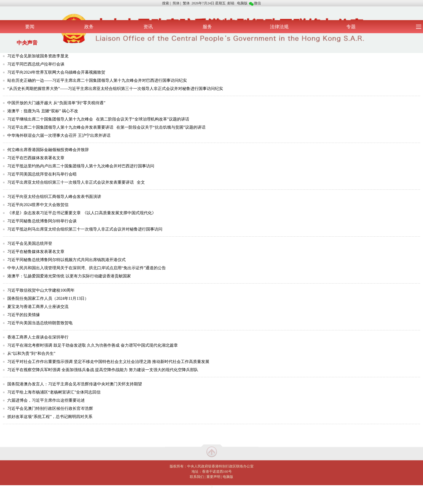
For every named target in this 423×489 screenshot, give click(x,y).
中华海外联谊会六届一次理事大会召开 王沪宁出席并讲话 (58, 135)
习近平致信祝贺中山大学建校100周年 (41, 290)
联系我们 (197, 477)
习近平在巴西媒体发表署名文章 (35, 158)
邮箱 (230, 3)
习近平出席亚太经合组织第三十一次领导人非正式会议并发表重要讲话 (70, 182)
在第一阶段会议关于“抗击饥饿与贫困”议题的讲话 (161, 127)
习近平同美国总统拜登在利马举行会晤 (42, 174)
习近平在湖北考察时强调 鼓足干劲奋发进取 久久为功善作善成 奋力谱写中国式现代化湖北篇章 (92, 345)
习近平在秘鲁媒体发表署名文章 (35, 251)
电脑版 (242, 3)
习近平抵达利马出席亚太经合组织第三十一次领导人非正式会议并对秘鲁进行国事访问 (84, 229)
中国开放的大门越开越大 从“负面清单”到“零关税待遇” (56, 103)
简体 (176, 3)
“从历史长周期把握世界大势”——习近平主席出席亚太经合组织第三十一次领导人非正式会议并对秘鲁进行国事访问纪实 (115, 88)
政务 (89, 26)
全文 (141, 182)
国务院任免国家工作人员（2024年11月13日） (48, 298)
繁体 (186, 3)
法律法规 (279, 26)
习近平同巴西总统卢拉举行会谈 (35, 64)
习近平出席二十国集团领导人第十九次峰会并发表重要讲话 (60, 127)
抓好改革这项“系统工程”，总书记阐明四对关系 (49, 416)
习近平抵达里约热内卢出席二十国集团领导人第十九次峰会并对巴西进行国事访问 (80, 166)
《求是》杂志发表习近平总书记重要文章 (44, 213)
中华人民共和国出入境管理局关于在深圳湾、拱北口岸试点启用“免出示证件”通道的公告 (86, 268)
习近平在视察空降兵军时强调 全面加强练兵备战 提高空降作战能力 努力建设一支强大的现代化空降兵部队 (102, 370)
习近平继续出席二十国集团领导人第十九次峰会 (50, 119)
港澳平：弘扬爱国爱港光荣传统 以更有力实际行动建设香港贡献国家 (69, 276)
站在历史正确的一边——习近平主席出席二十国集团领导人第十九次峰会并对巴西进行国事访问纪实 (97, 80)
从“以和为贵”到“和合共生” (31, 353)
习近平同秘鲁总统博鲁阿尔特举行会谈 (42, 221)
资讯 (148, 26)
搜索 (165, 3)
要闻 (29, 26)
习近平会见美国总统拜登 (29, 243)
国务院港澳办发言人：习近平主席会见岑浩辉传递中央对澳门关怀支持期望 (74, 384)
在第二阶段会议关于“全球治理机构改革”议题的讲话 (142, 119)
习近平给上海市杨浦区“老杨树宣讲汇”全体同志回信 (54, 392)
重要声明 (213, 477)
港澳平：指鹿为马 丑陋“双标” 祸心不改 (42, 111)
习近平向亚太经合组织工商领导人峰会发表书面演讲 (54, 196)
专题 (351, 26)
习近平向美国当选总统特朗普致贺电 (40, 323)
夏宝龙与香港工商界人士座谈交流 (38, 306)
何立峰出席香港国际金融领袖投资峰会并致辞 (48, 150)
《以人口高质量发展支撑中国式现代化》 (119, 213)
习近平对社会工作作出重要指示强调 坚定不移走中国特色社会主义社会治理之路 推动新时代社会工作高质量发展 (108, 361)
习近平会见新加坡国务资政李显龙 (38, 56)
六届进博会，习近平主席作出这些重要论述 (46, 400)
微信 (255, 3)
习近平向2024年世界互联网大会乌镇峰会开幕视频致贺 (56, 72)
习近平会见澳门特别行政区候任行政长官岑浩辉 (50, 408)
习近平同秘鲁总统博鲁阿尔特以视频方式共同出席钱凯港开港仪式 (66, 260)
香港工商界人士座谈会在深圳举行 (38, 337)
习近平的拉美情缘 (23, 315)
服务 (207, 26)
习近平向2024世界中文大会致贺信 (38, 205)
